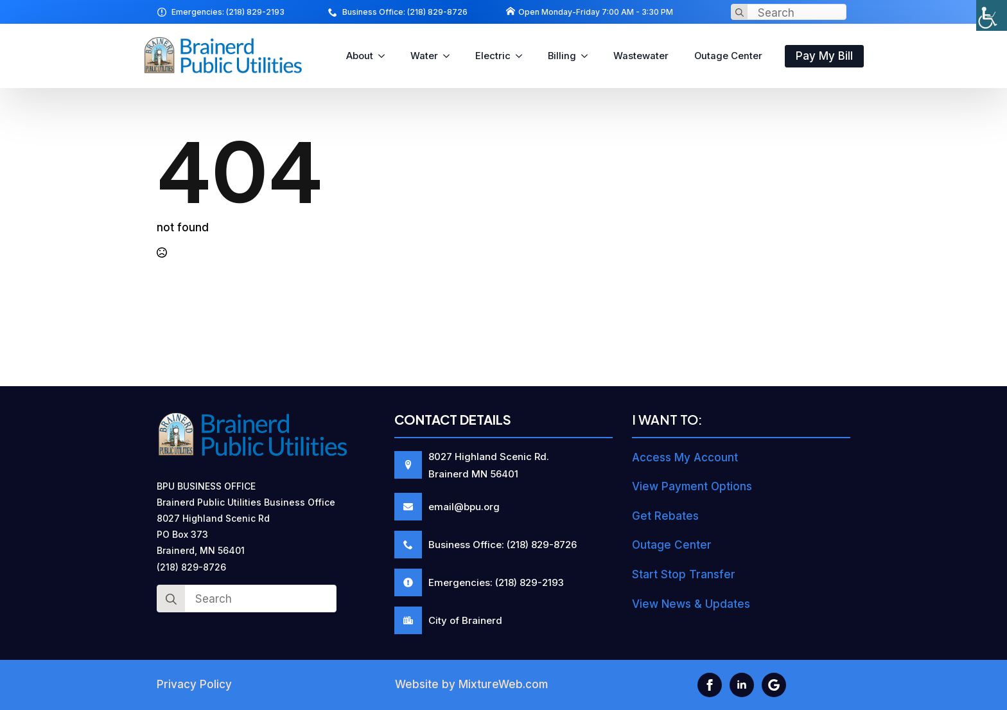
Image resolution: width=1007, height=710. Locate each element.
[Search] (739, 12)
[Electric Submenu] (523, 56)
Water (424, 56)
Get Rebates (665, 516)
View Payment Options (692, 486)
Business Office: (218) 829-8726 (405, 12)
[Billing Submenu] (588, 56)
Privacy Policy (194, 684)
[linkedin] (742, 685)
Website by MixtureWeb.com (471, 684)
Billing (562, 56)
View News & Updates (691, 604)
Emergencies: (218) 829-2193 (228, 12)
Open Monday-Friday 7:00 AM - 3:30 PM (595, 12)
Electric (493, 56)
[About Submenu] (385, 56)
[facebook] (709, 685)
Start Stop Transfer (683, 574)
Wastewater (641, 56)
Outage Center (728, 56)
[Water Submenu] (450, 56)
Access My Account (685, 457)
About (359, 56)
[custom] (774, 685)
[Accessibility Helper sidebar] (991, 15)
